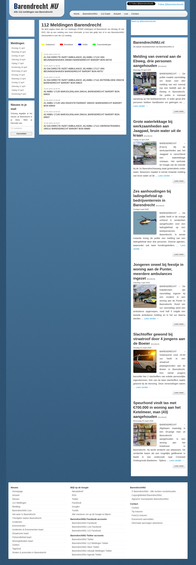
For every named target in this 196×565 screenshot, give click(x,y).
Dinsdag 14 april (18, 75)
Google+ (76, 506)
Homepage (17, 491)
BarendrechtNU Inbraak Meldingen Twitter (92, 551)
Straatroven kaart (20, 533)
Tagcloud (16, 548)
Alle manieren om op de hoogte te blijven (91, 514)
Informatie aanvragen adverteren (147, 523)
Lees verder (140, 106)
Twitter (75, 499)
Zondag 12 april (17, 82)
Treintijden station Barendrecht (26, 518)
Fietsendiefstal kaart (21, 537)
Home (76, 14)
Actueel (117, 14)
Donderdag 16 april (19, 67)
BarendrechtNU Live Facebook (86, 527)
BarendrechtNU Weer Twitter (85, 547)
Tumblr (75, 510)
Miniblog (16, 506)
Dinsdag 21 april (18, 48)
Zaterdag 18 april (18, 60)
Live (126, 14)
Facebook (76, 503)
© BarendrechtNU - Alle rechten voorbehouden (154, 491)
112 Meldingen (19, 503)
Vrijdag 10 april (17, 90)
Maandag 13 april (18, 79)
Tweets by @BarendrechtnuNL (143, 21)
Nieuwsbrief (77, 491)
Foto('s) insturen (139, 515)
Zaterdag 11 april (18, 86)
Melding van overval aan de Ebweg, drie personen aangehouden (157, 61)
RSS (74, 495)
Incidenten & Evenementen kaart (27, 529)
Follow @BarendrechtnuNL (171, 4)
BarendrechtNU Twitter (83, 539)
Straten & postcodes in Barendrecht (29, 552)
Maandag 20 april (18, 52)
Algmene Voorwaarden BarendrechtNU (150, 499)
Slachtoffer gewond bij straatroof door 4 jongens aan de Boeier (159, 338)
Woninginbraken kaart (22, 541)
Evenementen (18, 526)
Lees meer (179, 111)
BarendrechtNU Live (22, 510)
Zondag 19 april (17, 56)
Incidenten (17, 522)
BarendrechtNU (90, 14)
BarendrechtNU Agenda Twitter (87, 554)
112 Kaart (105, 14)
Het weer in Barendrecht (23, 514)
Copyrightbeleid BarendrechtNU (147, 495)
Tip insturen (137, 511)
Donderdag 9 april (18, 94)
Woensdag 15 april (19, 71)
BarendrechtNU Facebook (84, 523)
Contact (135, 14)
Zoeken (15, 545)
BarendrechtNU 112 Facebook (86, 530)
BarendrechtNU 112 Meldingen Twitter (90, 543)
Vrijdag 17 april (17, 63)
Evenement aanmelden (143, 519)
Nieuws (15, 499)
